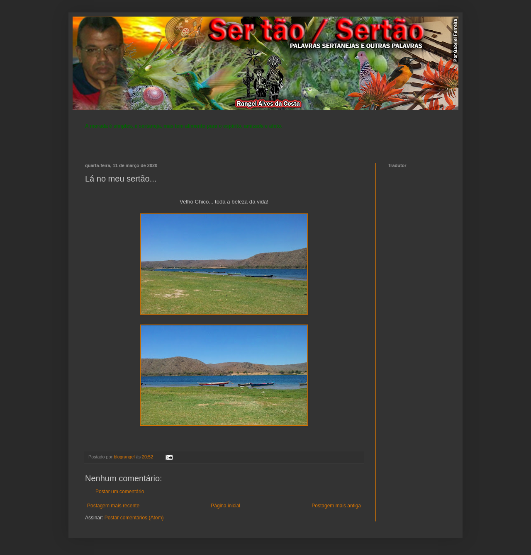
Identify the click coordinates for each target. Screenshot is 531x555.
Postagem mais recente (113, 506)
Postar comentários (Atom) (134, 518)
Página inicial (225, 506)
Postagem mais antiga (336, 506)
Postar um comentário (119, 491)
